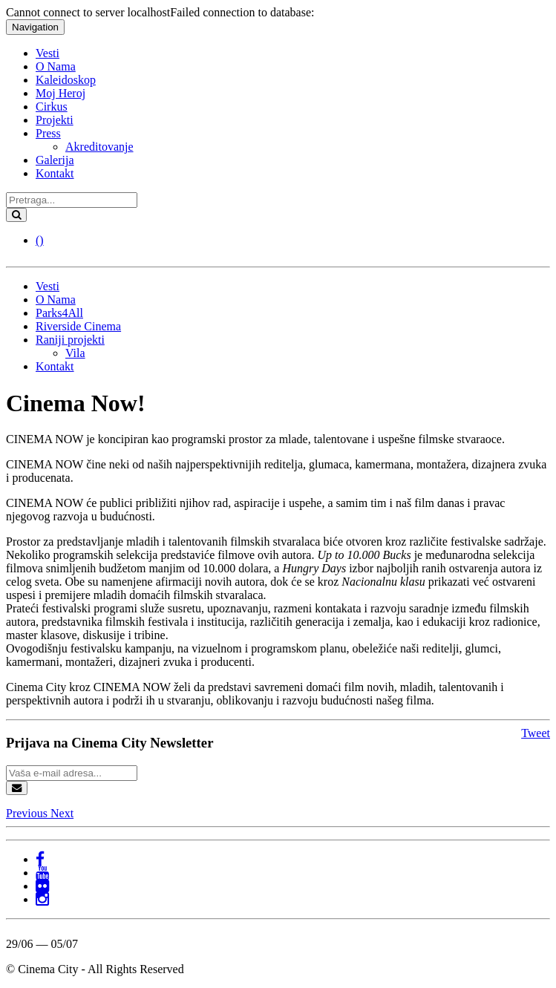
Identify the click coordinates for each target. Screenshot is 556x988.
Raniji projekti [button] (70, 339)
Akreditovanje (99, 146)
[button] (28, 813)
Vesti (47, 53)
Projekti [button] (54, 120)
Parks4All (59, 313)
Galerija (55, 160)
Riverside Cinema (78, 326)
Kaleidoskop (66, 79)
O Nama (56, 66)
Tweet (535, 733)
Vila (75, 353)
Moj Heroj (60, 93)
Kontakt (55, 173)
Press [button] (48, 133)
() (40, 240)
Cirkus (52, 106)
